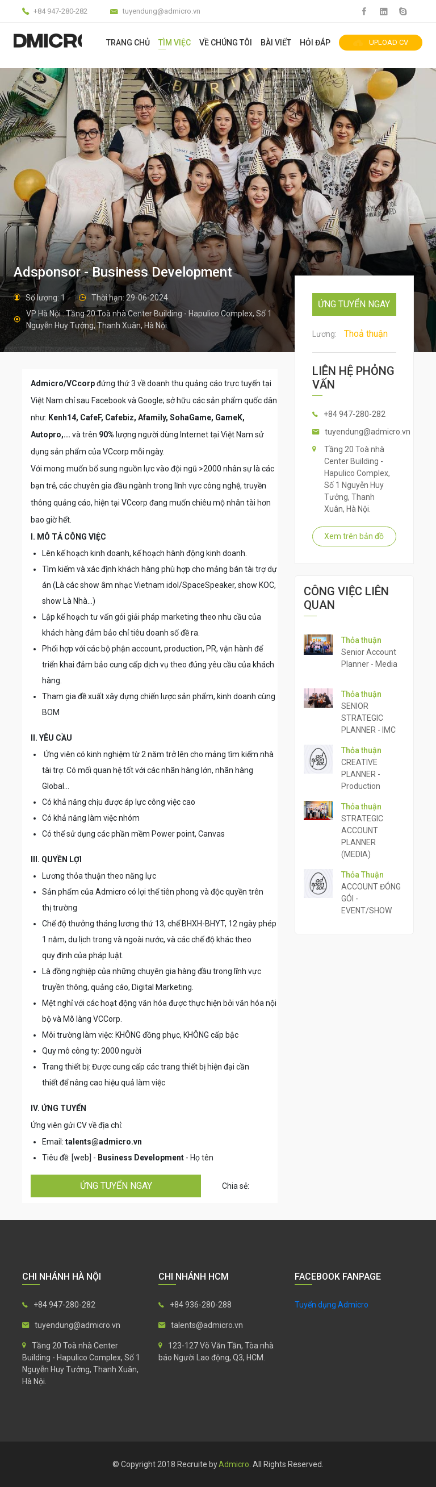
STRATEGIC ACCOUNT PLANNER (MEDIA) (362, 836)
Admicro (234, 1464)
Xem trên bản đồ (354, 536)
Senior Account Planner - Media (369, 658)
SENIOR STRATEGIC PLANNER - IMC (368, 717)
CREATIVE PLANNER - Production (360, 774)
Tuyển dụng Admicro (331, 1304)
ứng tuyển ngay (116, 1185)
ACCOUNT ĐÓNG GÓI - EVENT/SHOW (371, 898)
